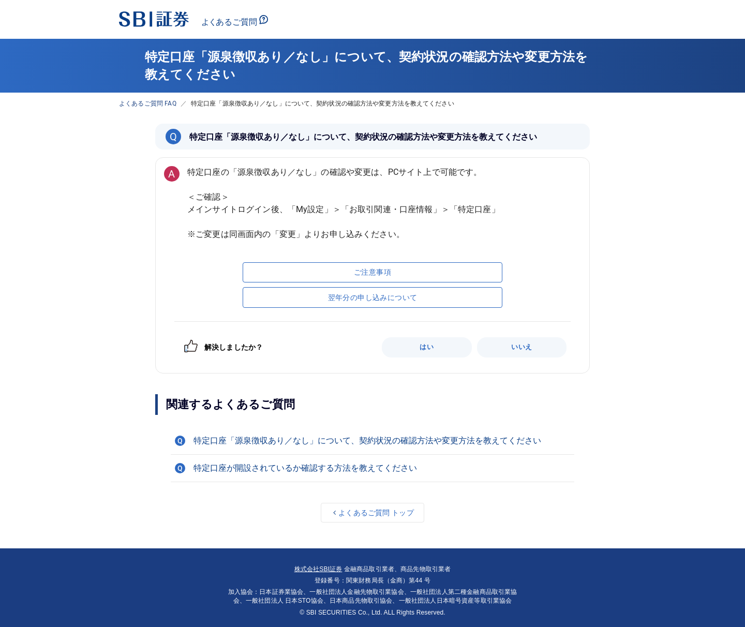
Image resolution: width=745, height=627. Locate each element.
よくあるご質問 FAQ (147, 103)
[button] (372, 440)
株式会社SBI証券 (318, 569)
